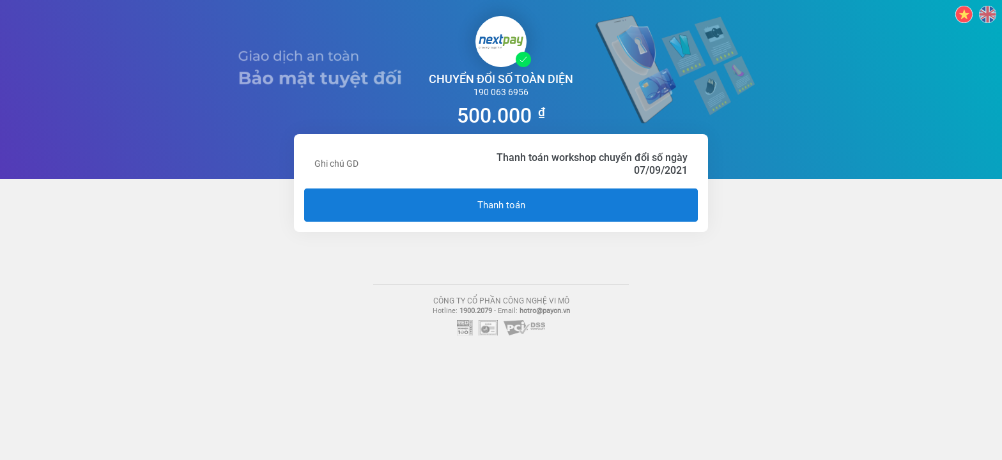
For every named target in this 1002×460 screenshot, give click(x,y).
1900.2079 (475, 311)
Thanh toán (501, 205)
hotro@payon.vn (545, 311)
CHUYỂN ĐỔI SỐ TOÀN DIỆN (501, 79)
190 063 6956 (501, 92)
